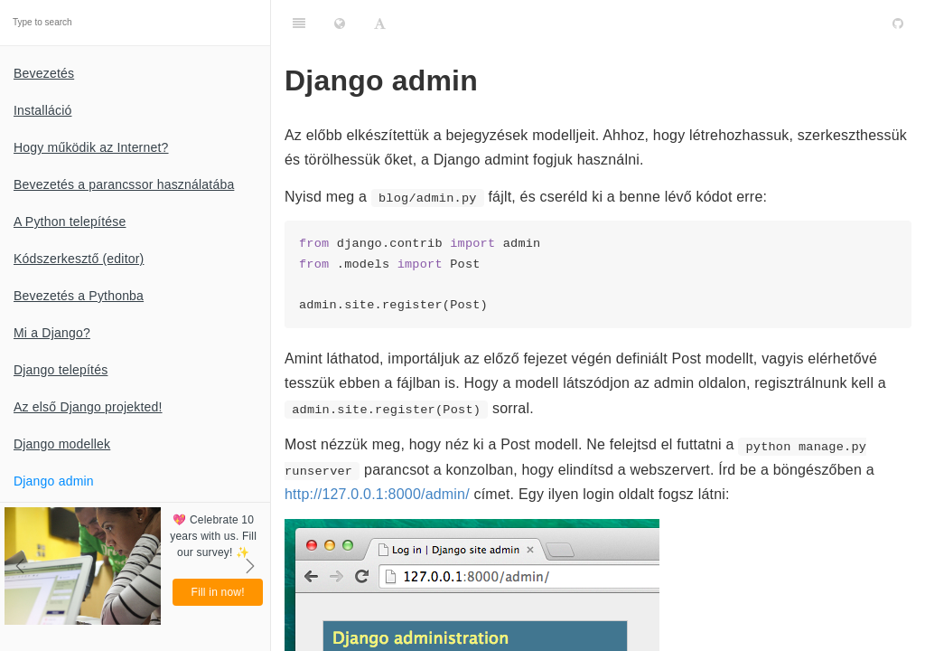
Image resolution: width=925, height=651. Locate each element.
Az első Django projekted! (88, 407)
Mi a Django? (52, 333)
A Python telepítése (70, 221)
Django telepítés (60, 370)
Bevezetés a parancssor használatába (124, 184)
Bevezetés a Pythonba (79, 295)
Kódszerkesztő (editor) (79, 258)
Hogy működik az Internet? (91, 147)
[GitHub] (898, 22)
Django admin (54, 481)
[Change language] (340, 22)
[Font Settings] (380, 22)
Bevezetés (44, 73)
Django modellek (62, 444)
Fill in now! (218, 592)
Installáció (42, 110)
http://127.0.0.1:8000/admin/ (377, 494)
